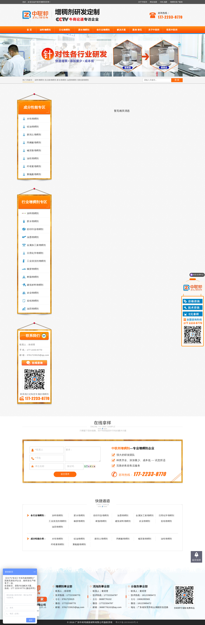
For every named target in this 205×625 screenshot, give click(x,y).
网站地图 (153, 2)
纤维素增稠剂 (34, 166)
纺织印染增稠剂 (35, 229)
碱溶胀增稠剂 (34, 150)
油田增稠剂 (33, 308)
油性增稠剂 (33, 158)
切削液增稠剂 (83, 80)
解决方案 (121, 30)
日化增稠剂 (64, 30)
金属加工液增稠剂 (36, 245)
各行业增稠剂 (103, 30)
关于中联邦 (142, 2)
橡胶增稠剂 (33, 269)
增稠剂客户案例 (176, 2)
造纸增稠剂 (33, 301)
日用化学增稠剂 (35, 253)
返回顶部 (196, 560)
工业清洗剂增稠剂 (36, 261)
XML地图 (163, 2)
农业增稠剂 (33, 293)
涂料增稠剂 (45, 30)
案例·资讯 (137, 30)
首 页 (29, 30)
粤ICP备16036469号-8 (126, 622)
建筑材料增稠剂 (35, 285)
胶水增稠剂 (83, 30)
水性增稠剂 (33, 118)
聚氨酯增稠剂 (34, 174)
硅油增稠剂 (33, 126)
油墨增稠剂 (72, 80)
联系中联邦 (172, 30)
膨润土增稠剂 (34, 134)
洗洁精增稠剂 (50, 80)
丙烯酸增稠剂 (34, 142)
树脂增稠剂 (33, 277)
